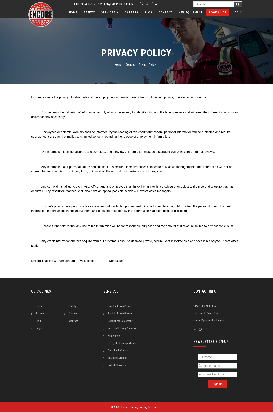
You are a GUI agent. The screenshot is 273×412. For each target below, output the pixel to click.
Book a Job (218, 12)
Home (73, 12)
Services (108, 12)
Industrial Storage (117, 358)
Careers (131, 12)
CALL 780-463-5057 (84, 4)
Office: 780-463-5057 (204, 306)
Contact (165, 12)
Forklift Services (117, 365)
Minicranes (114, 335)
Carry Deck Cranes (118, 350)
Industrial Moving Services (122, 328)
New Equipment (190, 12)
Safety (89, 12)
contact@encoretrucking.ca (116, 4)
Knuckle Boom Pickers (120, 306)
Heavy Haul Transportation (122, 343)
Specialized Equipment (120, 321)
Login (237, 12)
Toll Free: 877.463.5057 (205, 313)
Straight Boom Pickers (120, 313)
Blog (148, 12)
